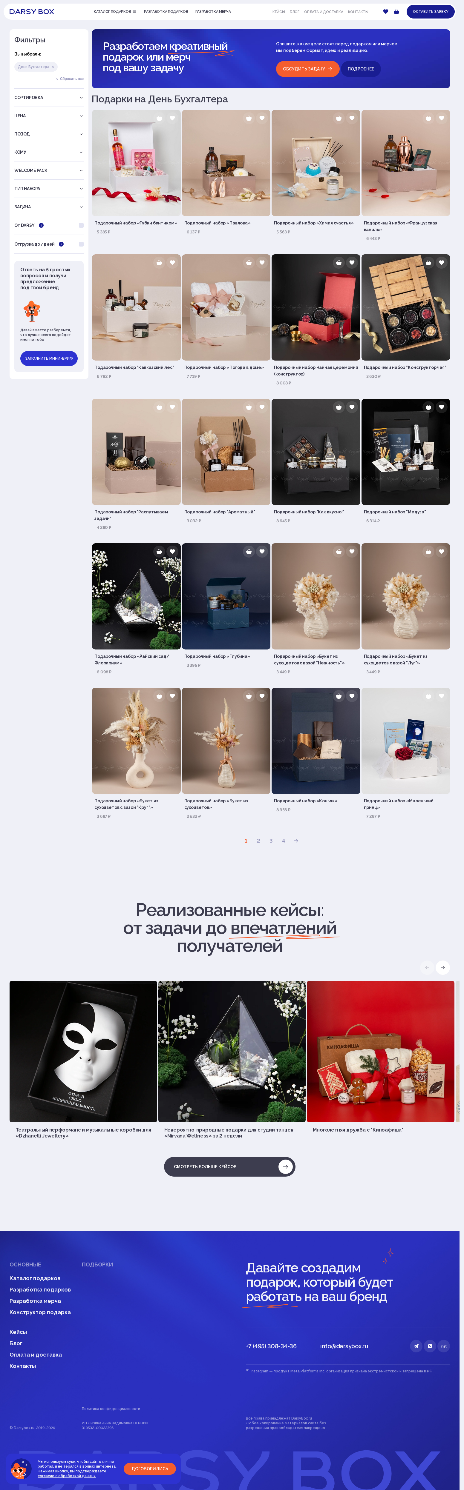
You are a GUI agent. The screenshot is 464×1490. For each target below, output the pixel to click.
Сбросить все (69, 79)
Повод (49, 134)
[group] (83, 1060)
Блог (294, 12)
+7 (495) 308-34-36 (271, 1346)
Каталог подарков (35, 1278)
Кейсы (278, 12)
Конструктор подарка (40, 1312)
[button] (443, 968)
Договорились (149, 1468)
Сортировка (49, 97)
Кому (49, 152)
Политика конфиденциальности (111, 1409)
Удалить (53, 67)
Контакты (358, 12)
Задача (49, 206)
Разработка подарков (40, 1289)
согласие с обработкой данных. (67, 1476)
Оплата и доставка (323, 12)
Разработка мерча (35, 1301)
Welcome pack (49, 170)
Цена (49, 115)
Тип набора (49, 188)
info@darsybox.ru (344, 1346)
